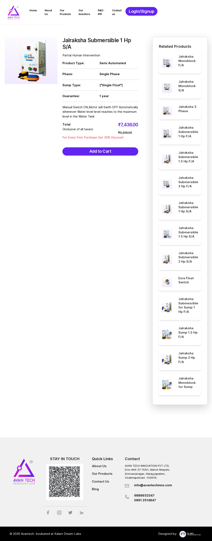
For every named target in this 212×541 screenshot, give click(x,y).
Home (56, 11)
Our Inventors (119, 11)
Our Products (95, 11)
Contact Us (100, 481)
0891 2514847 (145, 500)
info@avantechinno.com (153, 485)
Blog (95, 489)
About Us (73, 11)
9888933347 (144, 495)
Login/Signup (186, 12)
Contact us (160, 11)
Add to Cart (100, 151)
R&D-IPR (140, 11)
